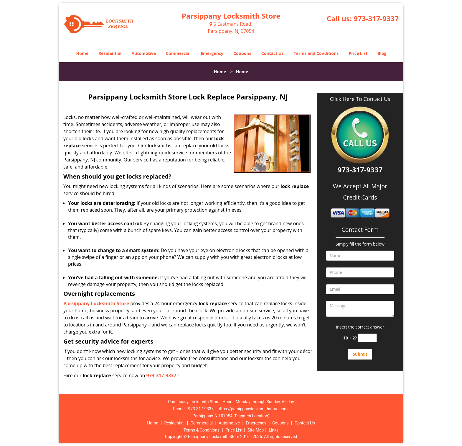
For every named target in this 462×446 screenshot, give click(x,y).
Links (273, 430)
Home (82, 53)
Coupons (242, 53)
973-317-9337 (376, 18)
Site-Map (256, 430)
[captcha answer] (367, 338)
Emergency (212, 53)
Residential (109, 53)
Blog (381, 53)
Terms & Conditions (202, 430)
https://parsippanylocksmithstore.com (252, 408)
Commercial (178, 53)
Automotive (143, 53)
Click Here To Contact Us (360, 99)
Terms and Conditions (316, 53)
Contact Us (272, 53)
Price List (358, 53)
